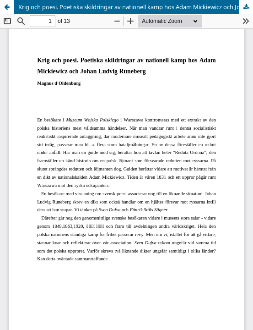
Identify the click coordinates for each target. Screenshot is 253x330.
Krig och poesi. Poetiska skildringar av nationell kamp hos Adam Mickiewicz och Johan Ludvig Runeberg (135, 7)
